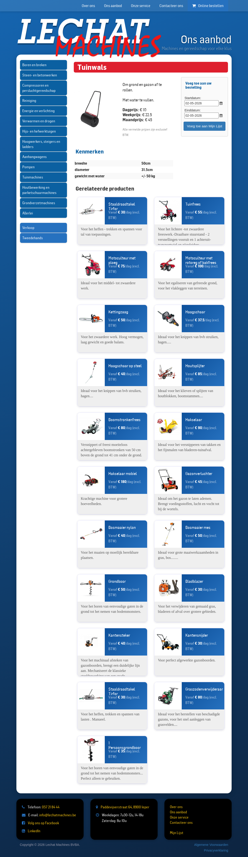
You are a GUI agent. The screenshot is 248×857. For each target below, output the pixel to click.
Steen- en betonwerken (39, 75)
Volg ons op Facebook (43, 823)
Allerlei (27, 213)
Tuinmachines (32, 177)
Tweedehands (32, 238)
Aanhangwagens (34, 156)
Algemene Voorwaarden (211, 845)
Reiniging (29, 100)
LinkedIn (34, 831)
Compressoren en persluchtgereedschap (39, 88)
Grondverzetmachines (38, 203)
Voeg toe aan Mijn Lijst (204, 126)
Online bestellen (208, 5)
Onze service (140, 5)
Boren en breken (34, 65)
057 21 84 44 (50, 807)
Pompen (28, 167)
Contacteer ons (171, 5)
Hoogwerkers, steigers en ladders (41, 144)
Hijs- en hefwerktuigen (39, 131)
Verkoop (28, 227)
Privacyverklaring (216, 850)
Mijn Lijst (176, 832)
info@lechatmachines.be (57, 815)
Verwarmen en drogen (38, 121)
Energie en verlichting (38, 110)
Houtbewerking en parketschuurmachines (39, 190)
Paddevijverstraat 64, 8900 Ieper (125, 807)
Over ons (88, 5)
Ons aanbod (113, 5)
